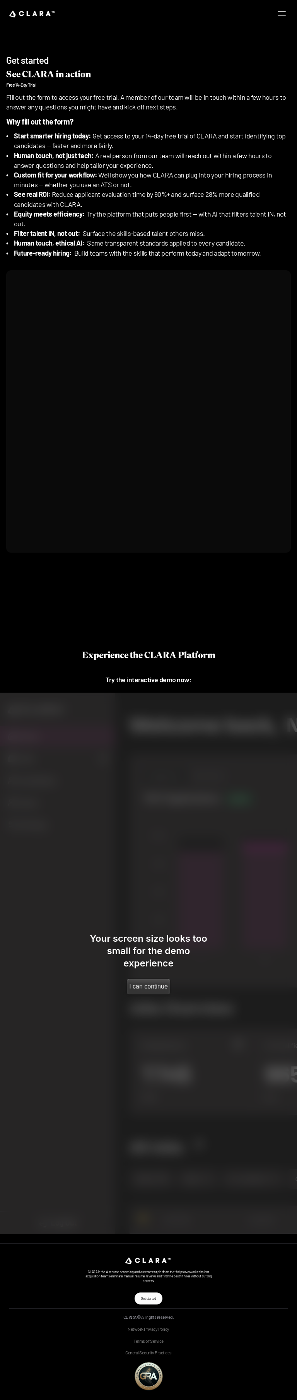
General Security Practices (148, 1352)
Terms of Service (148, 1341)
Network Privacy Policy (148, 1329)
